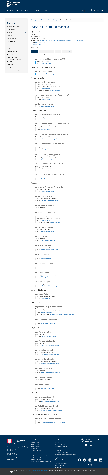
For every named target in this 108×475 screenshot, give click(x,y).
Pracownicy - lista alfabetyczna (46, 51)
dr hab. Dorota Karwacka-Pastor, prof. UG (52, 135)
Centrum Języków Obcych (61, 452)
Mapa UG (10, 64)
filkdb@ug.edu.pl (40, 42)
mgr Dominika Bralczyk (44, 397)
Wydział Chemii (35, 444)
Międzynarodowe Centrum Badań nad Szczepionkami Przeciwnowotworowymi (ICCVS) (65, 440)
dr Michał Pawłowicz (43, 245)
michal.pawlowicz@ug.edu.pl (50, 249)
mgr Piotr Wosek (42, 384)
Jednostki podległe (67, 51)
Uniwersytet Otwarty (13, 70)
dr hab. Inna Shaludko (44, 263)
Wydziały (10, 54)
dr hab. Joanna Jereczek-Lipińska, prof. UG (52, 95)
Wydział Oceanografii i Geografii (39, 455)
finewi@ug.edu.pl (46, 179)
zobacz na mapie (36, 44)
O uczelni (10, 23)
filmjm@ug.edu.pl (46, 63)
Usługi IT (9, 67)
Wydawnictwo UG (59, 458)
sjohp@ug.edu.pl (46, 258)
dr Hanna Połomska (43, 254)
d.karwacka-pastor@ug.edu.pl (50, 139)
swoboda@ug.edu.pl (47, 170)
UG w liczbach (11, 29)
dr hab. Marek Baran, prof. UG (47, 114)
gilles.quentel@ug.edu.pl (48, 159)
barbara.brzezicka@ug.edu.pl (49, 200)
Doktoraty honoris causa (14, 51)
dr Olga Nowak (41, 236)
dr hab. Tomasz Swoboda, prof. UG (49, 164)
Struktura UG (11, 35)
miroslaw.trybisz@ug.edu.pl (49, 286)
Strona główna (35, 20)
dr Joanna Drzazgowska (45, 82)
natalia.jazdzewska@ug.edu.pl (50, 345)
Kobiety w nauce (12, 44)
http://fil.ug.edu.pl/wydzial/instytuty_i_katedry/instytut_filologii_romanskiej (61, 40)
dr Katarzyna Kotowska (45, 71)
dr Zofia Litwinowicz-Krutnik (47, 406)
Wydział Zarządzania (36, 459)
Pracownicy (34, 51)
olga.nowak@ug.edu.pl (48, 240)
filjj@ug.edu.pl (45, 99)
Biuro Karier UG (59, 459)
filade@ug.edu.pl (46, 298)
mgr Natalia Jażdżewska (45, 341)
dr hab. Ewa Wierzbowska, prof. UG (49, 175)
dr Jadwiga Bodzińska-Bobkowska (49, 187)
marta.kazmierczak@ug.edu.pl (50, 354)
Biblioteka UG (58, 450)
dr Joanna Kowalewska (44, 359)
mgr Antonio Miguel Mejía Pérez (48, 307)
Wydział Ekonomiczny (36, 446)
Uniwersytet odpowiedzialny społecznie (15, 48)
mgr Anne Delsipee (43, 294)
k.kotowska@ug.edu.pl (47, 74)
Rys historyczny (11, 41)
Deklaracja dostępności (61, 463)
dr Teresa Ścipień (42, 272)
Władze (9, 32)
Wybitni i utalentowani (13, 26)
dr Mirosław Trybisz (43, 282)
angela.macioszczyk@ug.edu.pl (50, 372)
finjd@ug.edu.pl (45, 88)
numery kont (10, 459)
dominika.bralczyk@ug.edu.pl (50, 401)
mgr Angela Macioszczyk (45, 368)
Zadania (58, 51)
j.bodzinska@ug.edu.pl (47, 191)
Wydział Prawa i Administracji (38, 457)
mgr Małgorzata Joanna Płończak (48, 319)
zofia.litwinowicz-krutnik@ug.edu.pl (51, 410)
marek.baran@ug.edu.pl (48, 119)
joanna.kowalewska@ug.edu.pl (50, 363)
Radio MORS (58, 467)
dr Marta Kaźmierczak (44, 350)
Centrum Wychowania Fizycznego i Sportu (65, 454)
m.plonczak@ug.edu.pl (48, 323)
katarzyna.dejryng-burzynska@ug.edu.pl (62, 314)
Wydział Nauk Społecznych (38, 454)
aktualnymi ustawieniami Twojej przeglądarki (72, 472)
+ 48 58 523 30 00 (18, 457)
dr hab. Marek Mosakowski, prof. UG (50, 59)
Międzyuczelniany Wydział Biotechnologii (41, 461)
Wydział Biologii (35, 442)
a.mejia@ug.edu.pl (46, 312)
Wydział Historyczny (36, 450)
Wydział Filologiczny (54, 20)
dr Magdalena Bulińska (44, 205)
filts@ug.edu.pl (45, 277)
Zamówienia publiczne (13, 38)
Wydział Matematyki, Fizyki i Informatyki (41, 452)
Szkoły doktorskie (59, 456)
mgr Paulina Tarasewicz (45, 377)
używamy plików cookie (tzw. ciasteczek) (38, 470)
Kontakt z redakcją (59, 465)
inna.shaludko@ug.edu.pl (48, 268)
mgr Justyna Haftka (43, 332)
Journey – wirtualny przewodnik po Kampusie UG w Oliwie (15, 59)
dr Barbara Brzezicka (43, 196)
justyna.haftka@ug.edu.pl (48, 336)
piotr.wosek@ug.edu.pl (48, 389)
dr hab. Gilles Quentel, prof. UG (48, 155)
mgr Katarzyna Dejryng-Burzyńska (49, 418)
